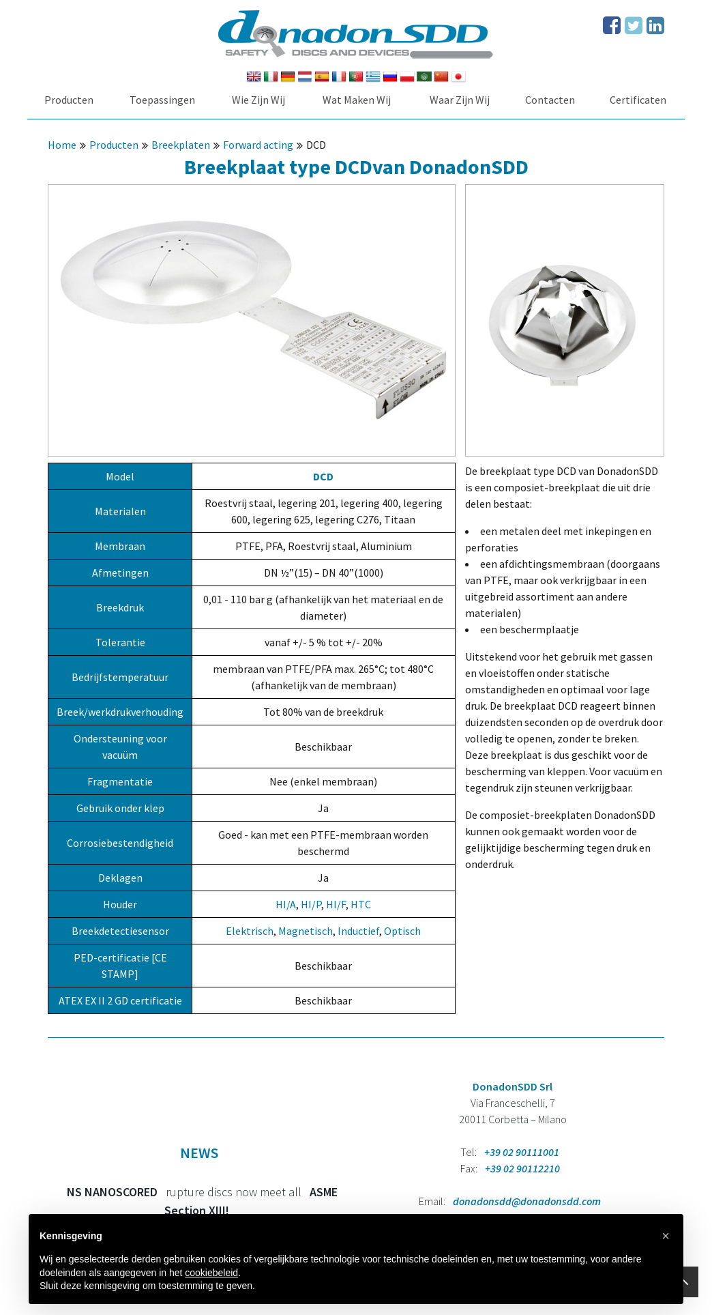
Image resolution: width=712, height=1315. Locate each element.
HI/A (286, 904)
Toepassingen (162, 99)
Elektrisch (249, 931)
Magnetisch (305, 931)
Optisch (402, 931)
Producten (68, 99)
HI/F (336, 904)
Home (62, 144)
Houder (120, 904)
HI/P (311, 904)
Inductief (358, 931)
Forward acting (258, 144)
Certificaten (638, 99)
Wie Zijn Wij (258, 99)
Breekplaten (180, 144)
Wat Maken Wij (357, 99)
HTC (361, 904)
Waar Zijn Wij (460, 99)
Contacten (550, 99)
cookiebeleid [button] (211, 1272)
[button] (666, 1236)
